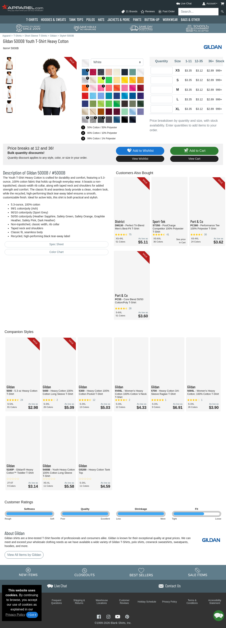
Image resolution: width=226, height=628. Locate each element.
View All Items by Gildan (24, 554)
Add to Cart (194, 151)
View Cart (194, 158)
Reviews (148, 12)
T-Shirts (32, 19)
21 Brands (129, 12)
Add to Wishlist (140, 151)
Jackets (118, 19)
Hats (101, 19)
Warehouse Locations (102, 601)
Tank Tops (76, 19)
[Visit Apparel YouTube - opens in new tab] (118, 616)
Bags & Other (190, 19)
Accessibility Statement (214, 601)
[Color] (117, 62)
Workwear (170, 19)
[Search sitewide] (198, 11)
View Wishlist (140, 158)
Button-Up (152, 19)
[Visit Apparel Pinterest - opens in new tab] (127, 616)
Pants (137, 19)
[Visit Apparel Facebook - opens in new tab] (99, 616)
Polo (90, 19)
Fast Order (166, 12)
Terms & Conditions (192, 601)
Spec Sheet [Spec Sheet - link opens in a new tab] (56, 244)
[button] (180, 3)
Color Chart (56, 252)
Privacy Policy (15, 614)
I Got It (32, 614)
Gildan (8, 41)
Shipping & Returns (79, 601)
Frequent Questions (56, 601)
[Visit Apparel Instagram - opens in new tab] (109, 616)
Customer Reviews (124, 601)
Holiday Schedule (147, 601)
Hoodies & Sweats (53, 19)
